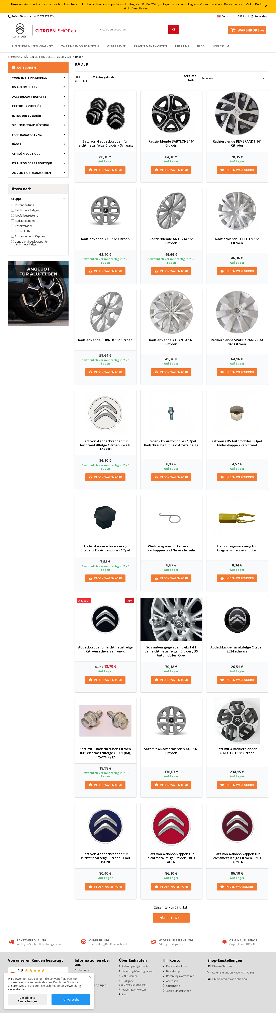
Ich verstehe (71, 999)
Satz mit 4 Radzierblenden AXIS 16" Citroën (171, 751)
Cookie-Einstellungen (178, 991)
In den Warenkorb (105, 170)
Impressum (221, 46)
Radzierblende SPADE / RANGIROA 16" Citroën (237, 342)
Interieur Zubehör (26, 116)
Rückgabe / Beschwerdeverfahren (133, 983)
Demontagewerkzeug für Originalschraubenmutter (237, 548)
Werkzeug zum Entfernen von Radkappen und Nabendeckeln (171, 548)
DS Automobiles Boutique (32, 163)
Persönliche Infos (176, 966)
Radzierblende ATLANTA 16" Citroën (171, 342)
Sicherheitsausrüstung (30, 125)
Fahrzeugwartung (27, 135)
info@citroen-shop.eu (233, 979)
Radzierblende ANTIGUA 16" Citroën (171, 241)
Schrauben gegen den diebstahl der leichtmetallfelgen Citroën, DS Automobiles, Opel (171, 651)
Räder (16, 144)
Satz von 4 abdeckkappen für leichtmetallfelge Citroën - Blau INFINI (105, 858)
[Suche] (138, 29)
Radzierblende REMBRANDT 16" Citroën (237, 143)
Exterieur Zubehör (26, 106)
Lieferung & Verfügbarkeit (32, 46)
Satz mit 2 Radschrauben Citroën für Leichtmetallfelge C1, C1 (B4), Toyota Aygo (105, 753)
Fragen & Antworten (150, 46)
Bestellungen (174, 971)
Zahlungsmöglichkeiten (80, 46)
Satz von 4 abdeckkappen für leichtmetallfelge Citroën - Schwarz (105, 143)
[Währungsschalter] (242, 16)
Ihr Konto (171, 960)
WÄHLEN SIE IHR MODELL (29, 77)
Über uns (182, 46)
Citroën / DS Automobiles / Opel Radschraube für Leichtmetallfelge (171, 443)
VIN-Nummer (116, 46)
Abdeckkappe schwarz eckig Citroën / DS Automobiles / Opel (105, 548)
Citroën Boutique (26, 154)
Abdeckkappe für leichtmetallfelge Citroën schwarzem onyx (105, 649)
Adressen (172, 981)
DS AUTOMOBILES (24, 87)
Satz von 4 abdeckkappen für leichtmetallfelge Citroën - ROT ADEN (171, 858)
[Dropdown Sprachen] (226, 16)
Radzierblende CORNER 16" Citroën (105, 340)
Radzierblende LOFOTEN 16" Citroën (237, 241)
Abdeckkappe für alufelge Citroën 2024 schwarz (237, 649)
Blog (201, 46)
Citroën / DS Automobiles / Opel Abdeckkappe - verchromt (237, 443)
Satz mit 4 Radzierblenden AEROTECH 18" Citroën (237, 751)
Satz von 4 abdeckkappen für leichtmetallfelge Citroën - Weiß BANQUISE (105, 445)
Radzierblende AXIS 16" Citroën (105, 239)
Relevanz (233, 78)
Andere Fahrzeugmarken (31, 173)
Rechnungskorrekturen (180, 976)
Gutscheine (173, 986)
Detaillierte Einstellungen (27, 999)
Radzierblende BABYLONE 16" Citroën (171, 143)
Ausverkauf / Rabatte (29, 96)
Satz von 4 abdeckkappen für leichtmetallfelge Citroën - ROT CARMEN (237, 858)
